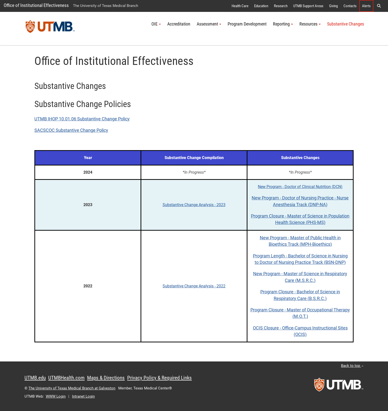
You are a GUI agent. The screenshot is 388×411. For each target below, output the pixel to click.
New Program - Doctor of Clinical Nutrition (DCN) (300, 186)
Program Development (247, 24)
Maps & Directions (106, 378)
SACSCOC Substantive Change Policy (71, 130)
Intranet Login (83, 396)
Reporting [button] (283, 24)
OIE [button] (156, 24)
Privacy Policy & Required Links (159, 378)
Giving (333, 6)
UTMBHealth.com (66, 378)
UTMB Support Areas (308, 6)
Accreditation (178, 24)
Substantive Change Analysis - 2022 (194, 286)
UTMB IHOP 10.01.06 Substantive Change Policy (82, 118)
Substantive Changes (345, 24)
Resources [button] (310, 24)
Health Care (240, 6)
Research (281, 6)
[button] (378, 6)
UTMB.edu (35, 378)
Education (261, 6)
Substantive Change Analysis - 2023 (194, 204)
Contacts (350, 6)
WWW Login (56, 396)
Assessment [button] (209, 24)
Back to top (352, 365)
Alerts (366, 6)
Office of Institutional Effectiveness (36, 5)
